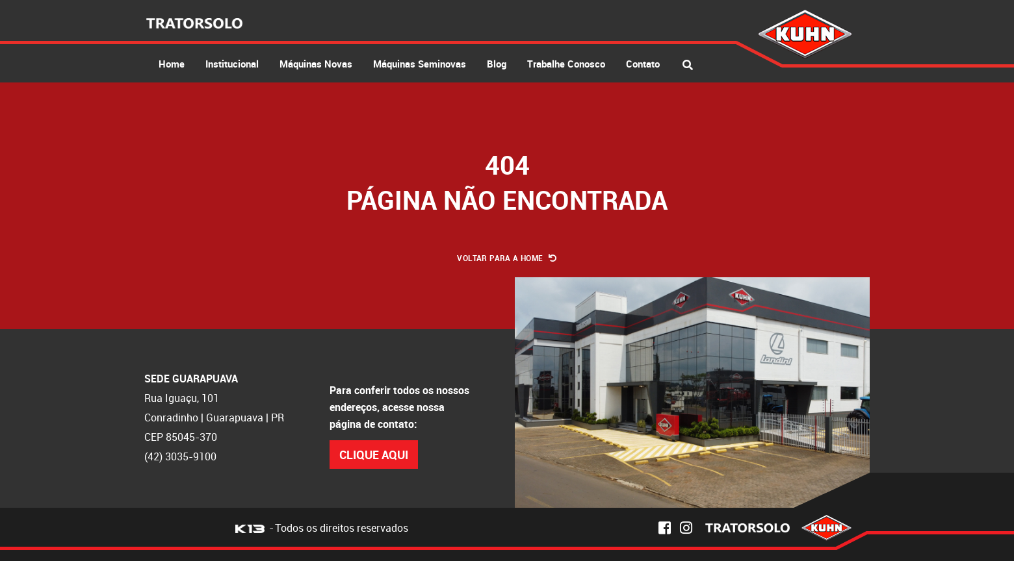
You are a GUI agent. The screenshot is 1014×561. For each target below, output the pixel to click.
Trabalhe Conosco (566, 63)
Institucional (232, 63)
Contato (643, 63)
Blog (496, 63)
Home (172, 63)
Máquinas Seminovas (419, 63)
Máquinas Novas (316, 63)
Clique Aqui (373, 454)
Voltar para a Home (506, 258)
